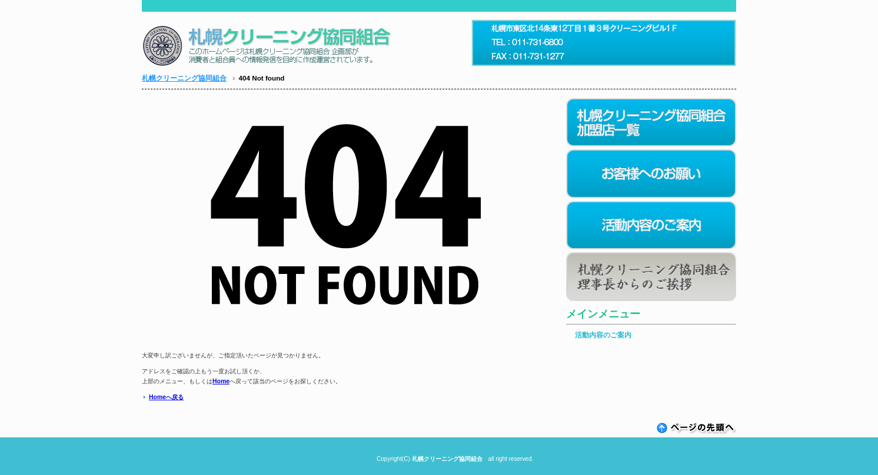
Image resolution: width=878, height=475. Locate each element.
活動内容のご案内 (603, 335)
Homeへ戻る (166, 397)
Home (221, 381)
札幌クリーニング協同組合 (184, 78)
